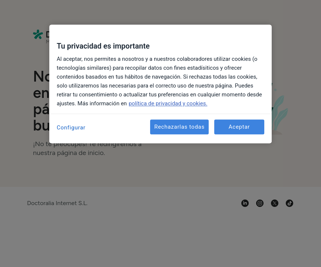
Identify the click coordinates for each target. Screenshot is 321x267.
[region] (160, 83)
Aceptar (239, 126)
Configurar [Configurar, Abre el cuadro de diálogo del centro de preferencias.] (71, 127)
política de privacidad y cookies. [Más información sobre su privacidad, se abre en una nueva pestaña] (168, 103)
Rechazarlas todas (179, 126)
